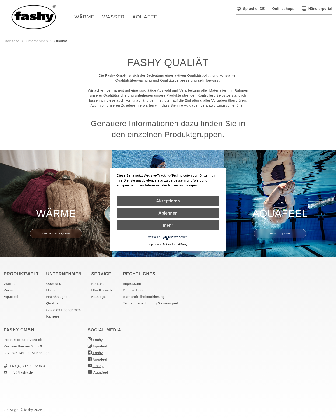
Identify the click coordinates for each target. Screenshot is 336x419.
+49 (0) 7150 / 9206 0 (24, 367)
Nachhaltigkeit (57, 298)
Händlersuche (102, 291)
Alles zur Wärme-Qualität (56, 234)
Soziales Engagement (64, 311)
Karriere (52, 317)
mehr (168, 225)
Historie (52, 291)
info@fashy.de (18, 374)
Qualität (53, 304)
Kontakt (97, 285)
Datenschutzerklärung (175, 244)
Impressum (132, 285)
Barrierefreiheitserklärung (143, 298)
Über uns (53, 285)
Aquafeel (148, 17)
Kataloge (98, 298)
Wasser (115, 17)
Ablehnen (168, 213)
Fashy (95, 340)
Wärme (87, 17)
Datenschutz (133, 291)
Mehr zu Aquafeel (280, 234)
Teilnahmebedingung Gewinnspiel (150, 304)
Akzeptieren (168, 200)
